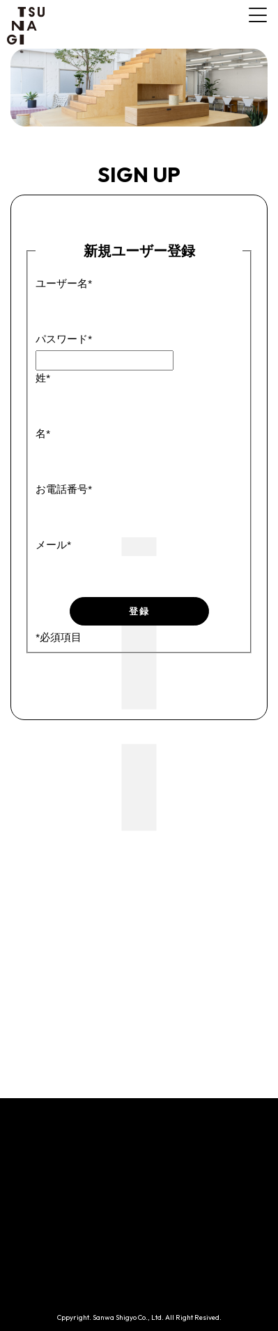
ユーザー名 (64, 283)
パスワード (64, 339)
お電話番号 (64, 489)
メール (53, 544)
